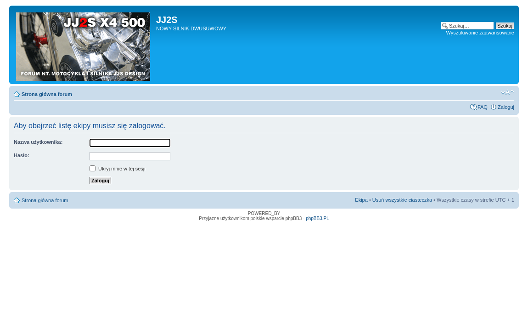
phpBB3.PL (317, 218)
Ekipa (361, 200)
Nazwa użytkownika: (38, 142)
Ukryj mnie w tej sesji (118, 168)
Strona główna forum (47, 94)
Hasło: (21, 155)
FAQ (482, 107)
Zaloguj (506, 107)
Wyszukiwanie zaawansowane (480, 32)
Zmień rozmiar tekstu (507, 92)
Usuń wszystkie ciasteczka (402, 200)
